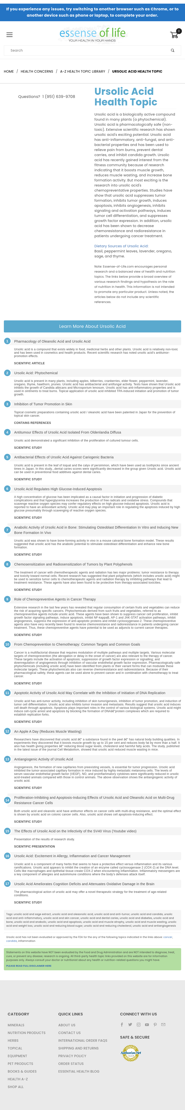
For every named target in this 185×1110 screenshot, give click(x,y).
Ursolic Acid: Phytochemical (36, 373)
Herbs (13, 1040)
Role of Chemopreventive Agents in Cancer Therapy (55, 599)
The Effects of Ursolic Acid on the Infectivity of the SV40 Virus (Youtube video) (75, 831)
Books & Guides (22, 1071)
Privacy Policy (72, 1056)
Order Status (71, 1063)
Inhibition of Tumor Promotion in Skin (43, 404)
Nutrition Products (27, 1032)
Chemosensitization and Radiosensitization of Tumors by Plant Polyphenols (73, 564)
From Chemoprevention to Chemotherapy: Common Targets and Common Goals (77, 644)
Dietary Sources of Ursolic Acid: (121, 246)
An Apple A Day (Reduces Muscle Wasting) (48, 731)
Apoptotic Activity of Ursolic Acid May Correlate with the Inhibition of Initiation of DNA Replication (89, 693)
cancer (167, 937)
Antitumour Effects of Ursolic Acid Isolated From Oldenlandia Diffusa (67, 432)
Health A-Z (18, 1079)
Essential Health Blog (78, 1071)
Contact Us (69, 1032)
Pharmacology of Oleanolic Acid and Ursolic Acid (52, 341)
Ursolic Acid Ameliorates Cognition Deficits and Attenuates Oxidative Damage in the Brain (84, 884)
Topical (15, 1048)
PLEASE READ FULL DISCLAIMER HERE (29, 966)
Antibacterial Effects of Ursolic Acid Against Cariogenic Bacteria (64, 457)
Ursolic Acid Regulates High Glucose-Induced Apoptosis (58, 489)
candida (11, 941)
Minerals (16, 1025)
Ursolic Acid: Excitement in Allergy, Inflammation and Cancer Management (72, 856)
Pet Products (20, 1063)
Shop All (16, 1086)
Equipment (17, 1056)
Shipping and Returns (78, 1048)
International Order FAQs (82, 1040)
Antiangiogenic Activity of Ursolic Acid (43, 759)
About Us (66, 1025)
